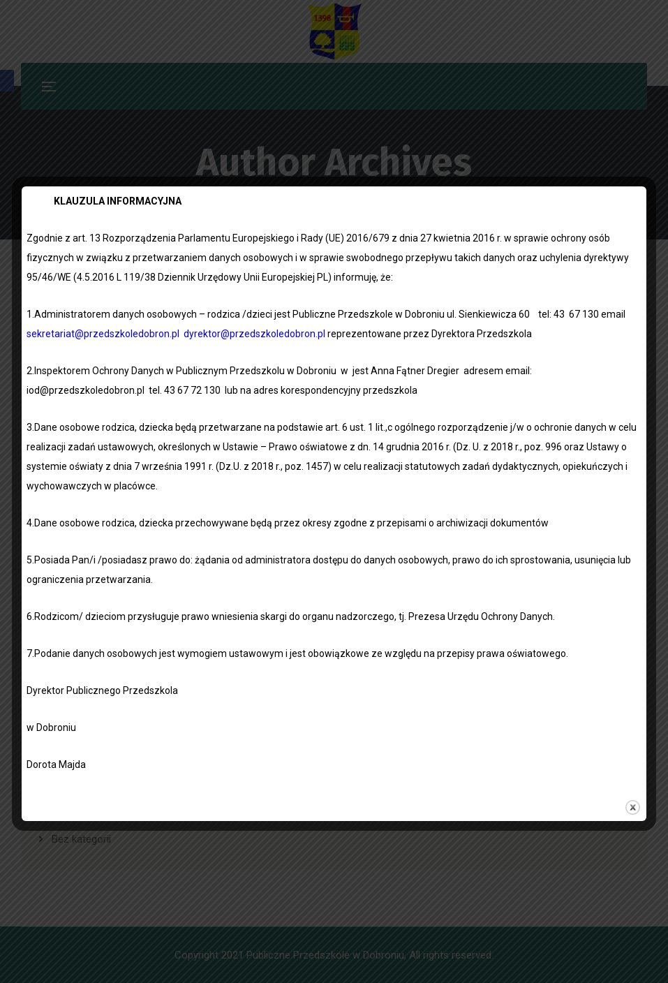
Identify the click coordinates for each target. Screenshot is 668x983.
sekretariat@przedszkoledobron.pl (103, 333)
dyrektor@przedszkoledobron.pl (254, 333)
